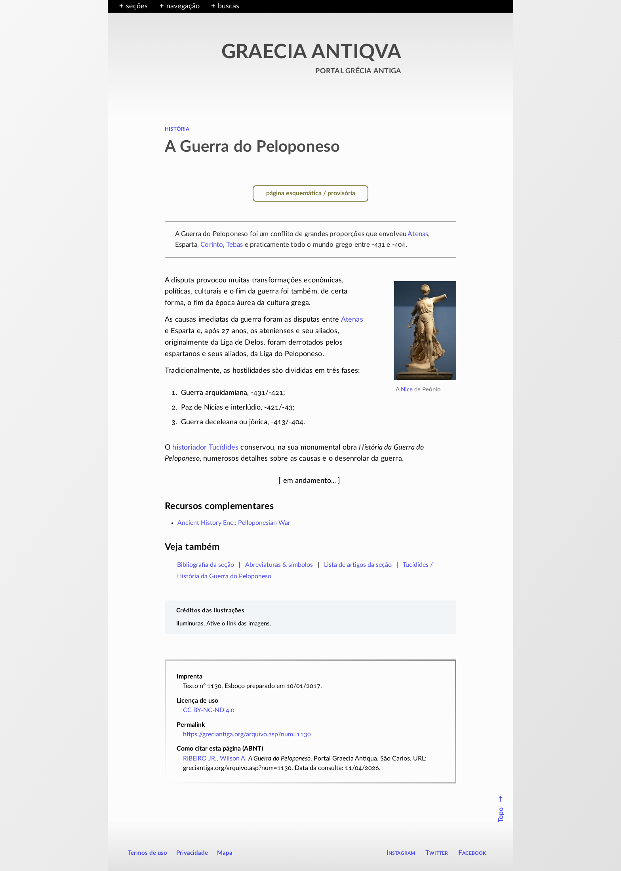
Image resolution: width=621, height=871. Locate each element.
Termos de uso (147, 853)
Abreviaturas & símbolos (279, 565)
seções (137, 6)
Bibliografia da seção (205, 565)
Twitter (436, 852)
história (177, 128)
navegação (183, 6)
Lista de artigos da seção (358, 565)
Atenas (418, 234)
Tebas (234, 244)
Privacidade (192, 853)
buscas (228, 6)
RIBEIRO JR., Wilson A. (215, 758)
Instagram (401, 852)
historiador (189, 447)
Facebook (472, 852)
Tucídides (224, 447)
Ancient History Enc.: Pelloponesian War (233, 523)
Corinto (211, 244)
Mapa (224, 853)
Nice (407, 390)
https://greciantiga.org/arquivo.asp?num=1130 (247, 734)
